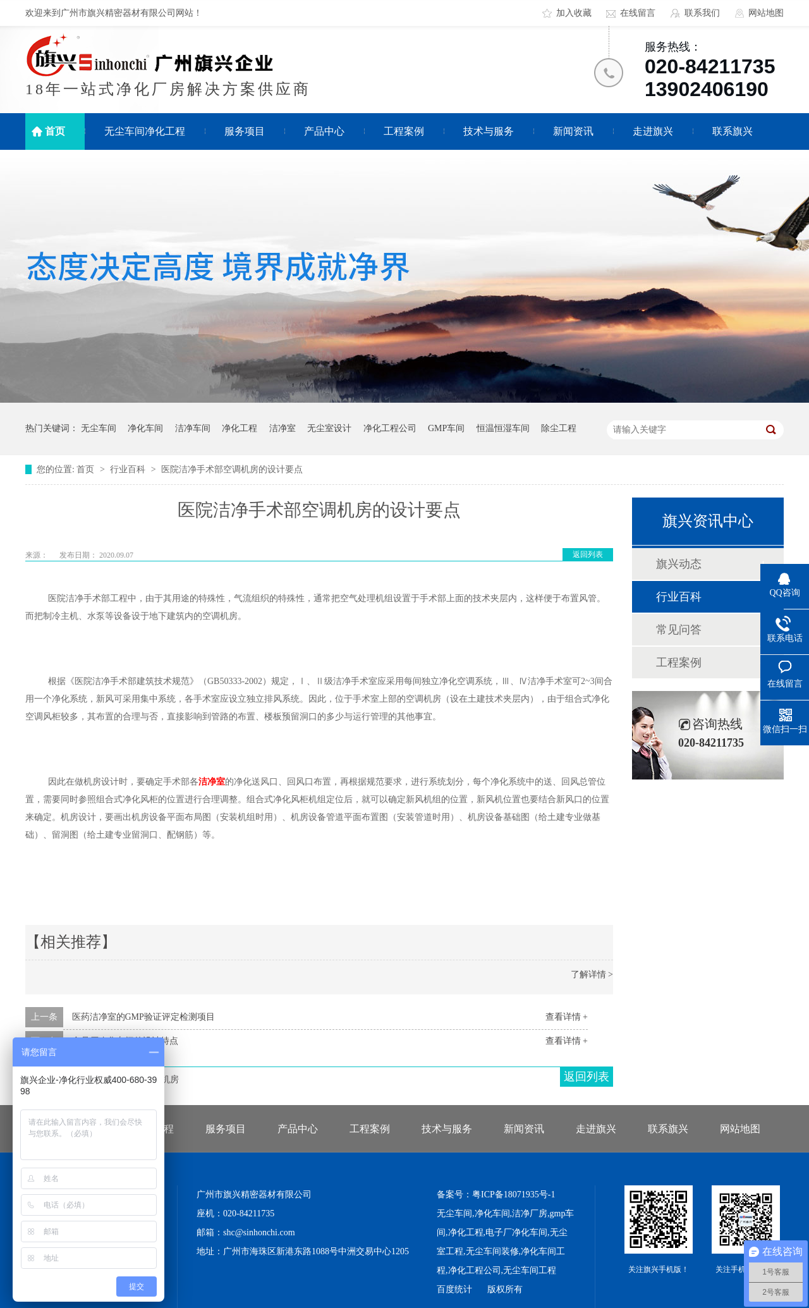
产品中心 (324, 131)
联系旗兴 (732, 131)
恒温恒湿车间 (503, 428)
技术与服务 (488, 131)
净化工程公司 (390, 428)
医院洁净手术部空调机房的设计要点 (232, 469)
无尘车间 (98, 428)
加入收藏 (574, 13)
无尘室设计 (329, 428)
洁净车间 (192, 428)
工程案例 (404, 131)
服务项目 (244, 131)
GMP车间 (446, 428)
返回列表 (588, 554)
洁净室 (282, 428)
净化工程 (239, 428)
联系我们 (702, 13)
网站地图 (766, 13)
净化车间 (145, 428)
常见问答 (679, 629)
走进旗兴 (653, 131)
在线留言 (637, 13)
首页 (55, 131)
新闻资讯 (573, 131)
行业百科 (129, 469)
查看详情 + (566, 1017)
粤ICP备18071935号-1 (513, 1194)
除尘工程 (558, 428)
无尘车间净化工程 (144, 131)
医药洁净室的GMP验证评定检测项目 (143, 1017)
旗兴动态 (679, 564)
